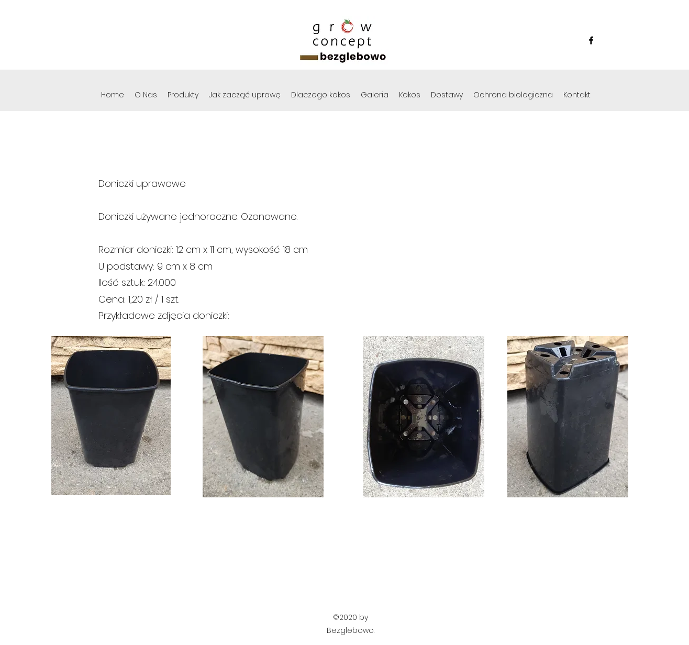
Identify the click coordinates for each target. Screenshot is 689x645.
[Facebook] (591, 40)
